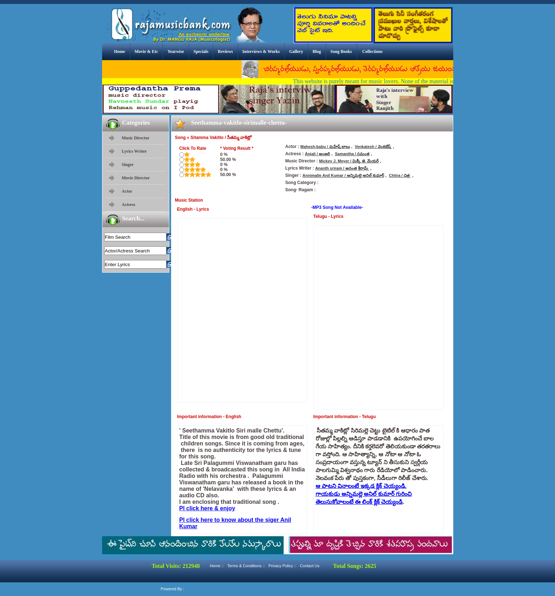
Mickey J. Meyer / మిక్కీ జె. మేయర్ (349, 161)
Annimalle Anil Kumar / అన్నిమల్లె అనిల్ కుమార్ (343, 175)
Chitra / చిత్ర (400, 175)
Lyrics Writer (134, 151)
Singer (128, 164)
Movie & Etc (146, 51)
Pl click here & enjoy (207, 508)
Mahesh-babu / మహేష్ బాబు (325, 146)
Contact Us (309, 566)
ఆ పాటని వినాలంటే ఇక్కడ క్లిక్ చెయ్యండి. (361, 486)
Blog (317, 51)
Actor (127, 191)
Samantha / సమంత (352, 154)
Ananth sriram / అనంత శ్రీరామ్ (342, 168)
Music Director (136, 137)
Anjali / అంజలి (317, 154)
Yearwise (176, 51)
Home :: (217, 566)
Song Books (341, 51)
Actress (129, 204)
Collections (372, 51)
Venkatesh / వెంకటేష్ (373, 146)
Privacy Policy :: (283, 566)
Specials (200, 51)
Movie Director (136, 177)
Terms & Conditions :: (246, 566)
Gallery (296, 51)
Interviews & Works (261, 51)
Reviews (225, 51)
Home (119, 51)
